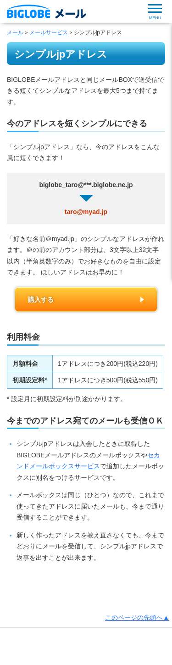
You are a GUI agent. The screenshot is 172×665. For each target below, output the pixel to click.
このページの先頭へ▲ (137, 617)
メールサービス (48, 32)
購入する (41, 299)
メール (15, 32)
